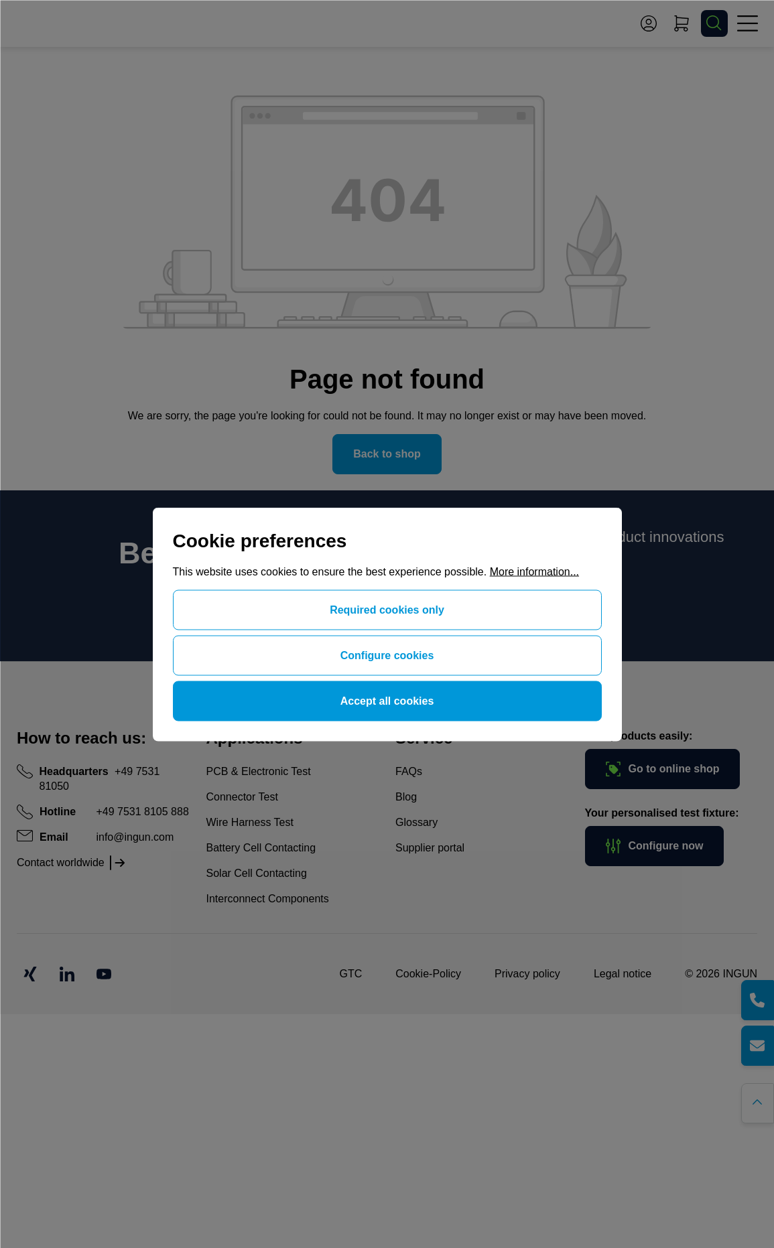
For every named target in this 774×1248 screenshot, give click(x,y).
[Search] (714, 23)
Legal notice (622, 973)
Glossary (416, 822)
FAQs (408, 771)
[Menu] (747, 23)
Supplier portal (429, 847)
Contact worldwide (61, 862)
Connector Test (242, 797)
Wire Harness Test (250, 822)
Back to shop (386, 454)
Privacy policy (527, 973)
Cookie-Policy (428, 973)
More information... (534, 571)
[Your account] (648, 23)
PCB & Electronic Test (258, 771)
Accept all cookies (387, 700)
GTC (350, 973)
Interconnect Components (267, 898)
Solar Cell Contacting (256, 873)
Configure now (655, 846)
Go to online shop (663, 769)
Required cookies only (387, 609)
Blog (406, 797)
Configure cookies (387, 655)
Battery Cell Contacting (261, 847)
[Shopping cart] (681, 23)
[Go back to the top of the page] (759, 1102)
